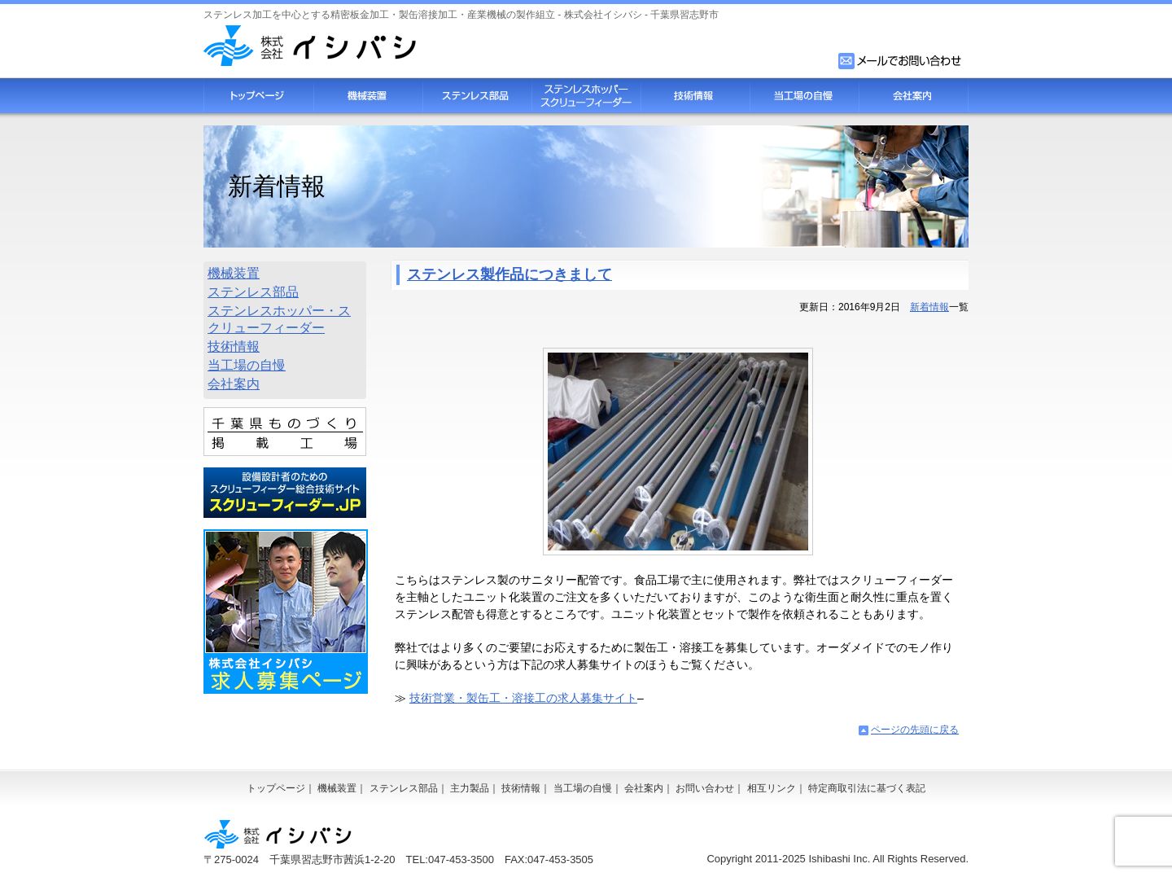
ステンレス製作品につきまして (509, 274)
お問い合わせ (705, 788)
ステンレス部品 (476, 95)
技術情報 (695, 95)
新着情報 (929, 307)
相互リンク (771, 788)
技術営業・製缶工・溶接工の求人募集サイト (523, 697)
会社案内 (914, 95)
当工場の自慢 (804, 95)
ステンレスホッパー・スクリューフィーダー (279, 319)
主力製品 (469, 788)
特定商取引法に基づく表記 (866, 788)
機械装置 (367, 95)
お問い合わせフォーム (901, 61)
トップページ (258, 95)
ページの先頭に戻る (915, 729)
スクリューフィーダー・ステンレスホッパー (586, 95)
